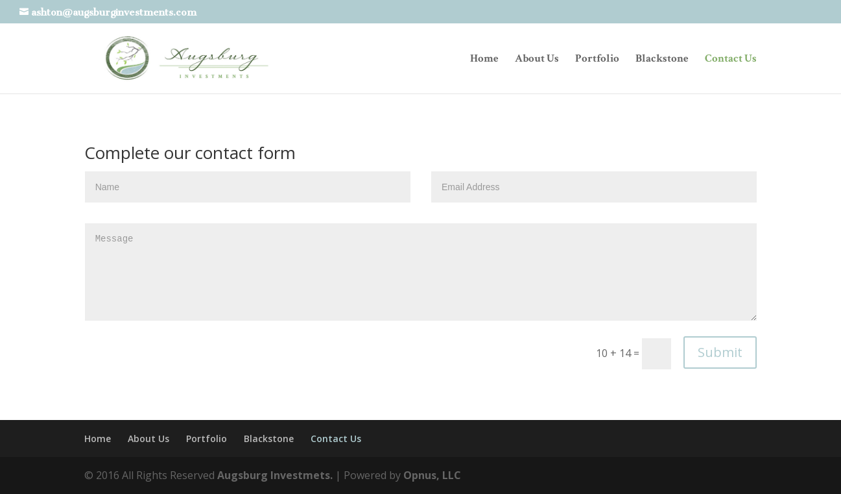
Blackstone (662, 60)
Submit (720, 352)
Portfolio (597, 60)
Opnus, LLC (432, 475)
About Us (537, 60)
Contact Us (731, 60)
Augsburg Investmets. (275, 475)
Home (484, 60)
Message (421, 272)
